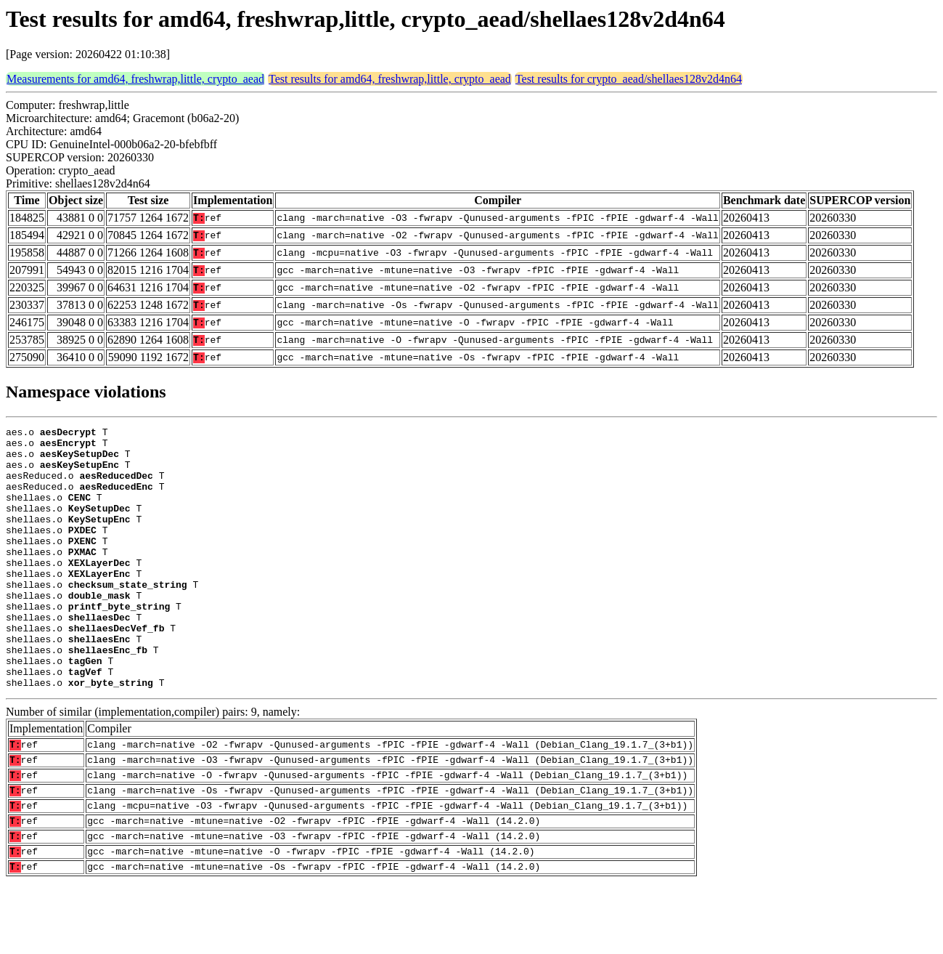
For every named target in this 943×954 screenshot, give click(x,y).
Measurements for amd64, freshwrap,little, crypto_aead (135, 79)
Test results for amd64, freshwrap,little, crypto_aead (390, 79)
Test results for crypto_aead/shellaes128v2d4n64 (628, 79)
